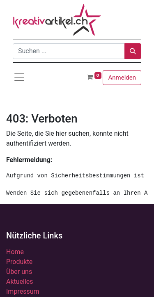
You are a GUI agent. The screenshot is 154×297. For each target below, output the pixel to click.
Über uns (19, 272)
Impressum (22, 291)
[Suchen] (132, 51)
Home (15, 252)
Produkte (19, 262)
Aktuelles (19, 281)
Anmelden (122, 77)
